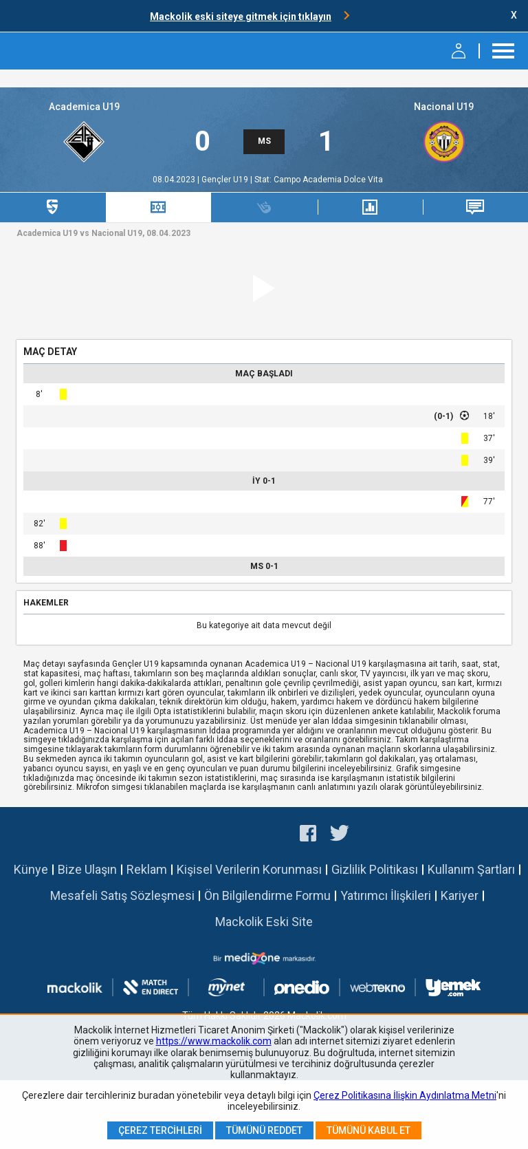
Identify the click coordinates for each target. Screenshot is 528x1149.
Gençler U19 (225, 179)
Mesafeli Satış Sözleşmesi (122, 895)
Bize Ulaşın (87, 869)
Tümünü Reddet (264, 1130)
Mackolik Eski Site (264, 921)
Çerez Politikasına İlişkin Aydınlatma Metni (405, 1095)
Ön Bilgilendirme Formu (267, 895)
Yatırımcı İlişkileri (385, 895)
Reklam (146, 869)
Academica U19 (84, 106)
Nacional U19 (444, 106)
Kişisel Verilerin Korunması (249, 869)
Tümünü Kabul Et (368, 1130)
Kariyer (459, 895)
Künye (31, 869)
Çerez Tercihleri (160, 1130)
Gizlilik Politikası (374, 869)
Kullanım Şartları (471, 869)
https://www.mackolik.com (214, 1040)
